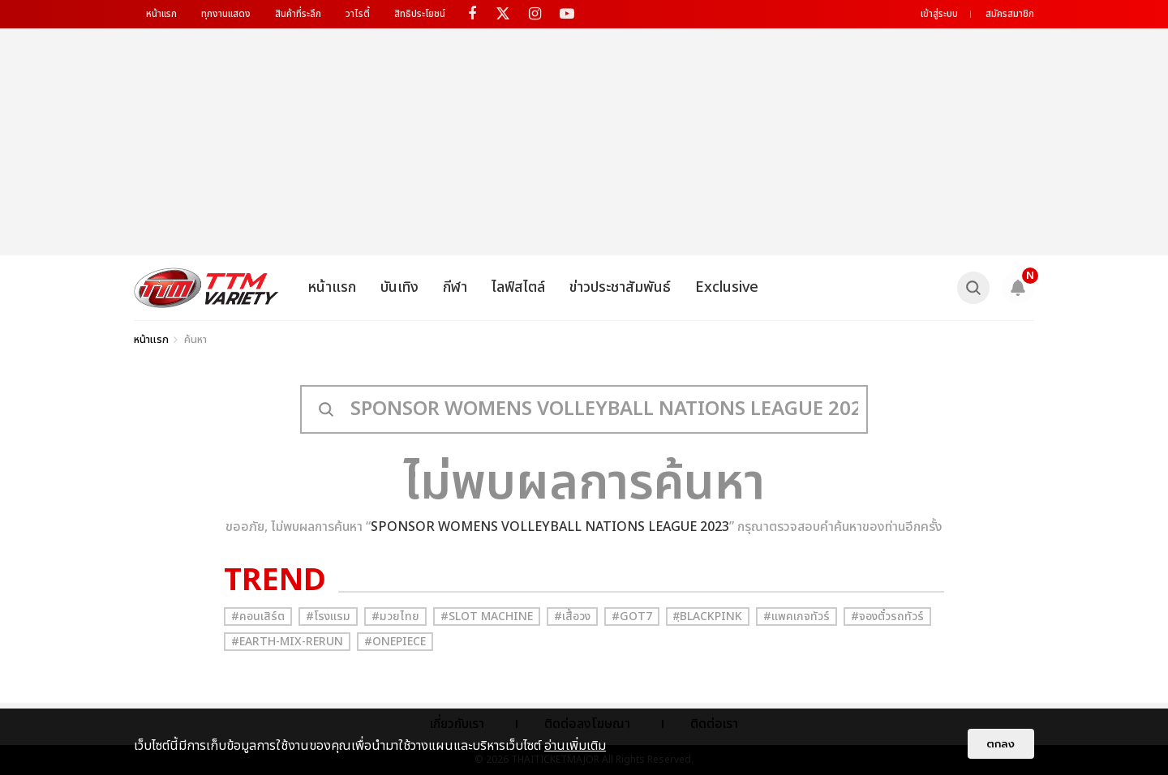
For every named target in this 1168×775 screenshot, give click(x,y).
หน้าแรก (161, 13)
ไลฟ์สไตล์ (518, 287)
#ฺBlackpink (707, 616)
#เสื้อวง (572, 616)
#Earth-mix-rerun (287, 641)
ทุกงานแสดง (226, 13)
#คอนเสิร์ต (258, 616)
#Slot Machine (486, 616)
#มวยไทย (395, 616)
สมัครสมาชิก (1010, 13)
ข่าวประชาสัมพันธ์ (620, 287)
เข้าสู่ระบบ (939, 13)
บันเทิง (399, 287)
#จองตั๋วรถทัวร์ (887, 616)
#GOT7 (632, 616)
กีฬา (455, 287)
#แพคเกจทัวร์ (796, 616)
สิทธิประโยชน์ (419, 13)
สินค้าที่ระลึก (298, 13)
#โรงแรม (328, 616)
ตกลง (1001, 743)
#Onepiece (395, 641)
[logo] (206, 287)
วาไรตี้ (358, 13)
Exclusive (726, 287)
